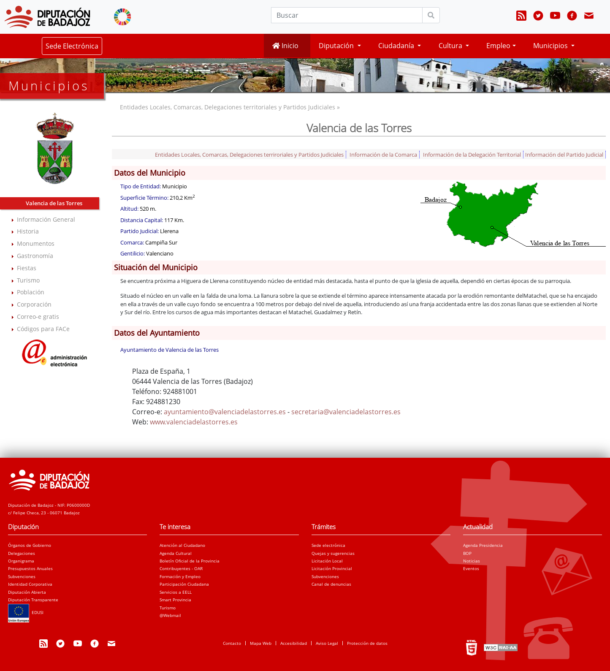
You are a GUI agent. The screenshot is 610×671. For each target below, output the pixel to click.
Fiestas (26, 268)
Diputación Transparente (33, 600)
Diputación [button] (337, 45)
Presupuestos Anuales (30, 568)
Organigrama (21, 561)
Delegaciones (21, 553)
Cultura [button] (451, 45)
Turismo (28, 280)
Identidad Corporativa (30, 584)
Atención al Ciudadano (182, 545)
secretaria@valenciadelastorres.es (346, 411)
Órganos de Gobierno (29, 545)
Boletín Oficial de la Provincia (190, 561)
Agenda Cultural (176, 553)
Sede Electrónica (72, 46)
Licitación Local (327, 561)
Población (30, 292)
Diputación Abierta (27, 592)
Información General (46, 219)
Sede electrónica (328, 545)
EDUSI (25, 612)
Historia (28, 231)
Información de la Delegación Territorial (472, 154)
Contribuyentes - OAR (181, 568)
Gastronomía (35, 256)
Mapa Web (260, 643)
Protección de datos (367, 643)
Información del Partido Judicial (564, 154)
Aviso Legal (327, 643)
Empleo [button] (498, 45)
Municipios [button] (551, 45)
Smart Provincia (175, 600)
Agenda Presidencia (483, 545)
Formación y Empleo (180, 576)
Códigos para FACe (43, 329)
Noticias (471, 561)
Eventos (471, 568)
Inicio (285, 45)
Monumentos (35, 243)
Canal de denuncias (331, 584)
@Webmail (170, 615)
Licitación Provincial (332, 568)
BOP (467, 553)
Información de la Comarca (383, 154)
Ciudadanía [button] (397, 45)
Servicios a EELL (176, 592)
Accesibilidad (293, 643)
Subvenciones (21, 576)
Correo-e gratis (38, 316)
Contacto (232, 643)
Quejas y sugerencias (333, 553)
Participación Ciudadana (184, 584)
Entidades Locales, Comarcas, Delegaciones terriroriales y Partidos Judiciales (249, 154)
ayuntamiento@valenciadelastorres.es (225, 411)
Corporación (34, 304)
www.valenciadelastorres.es (194, 422)
